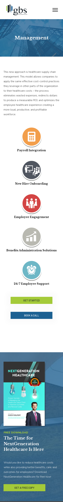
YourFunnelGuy (42, 497)
